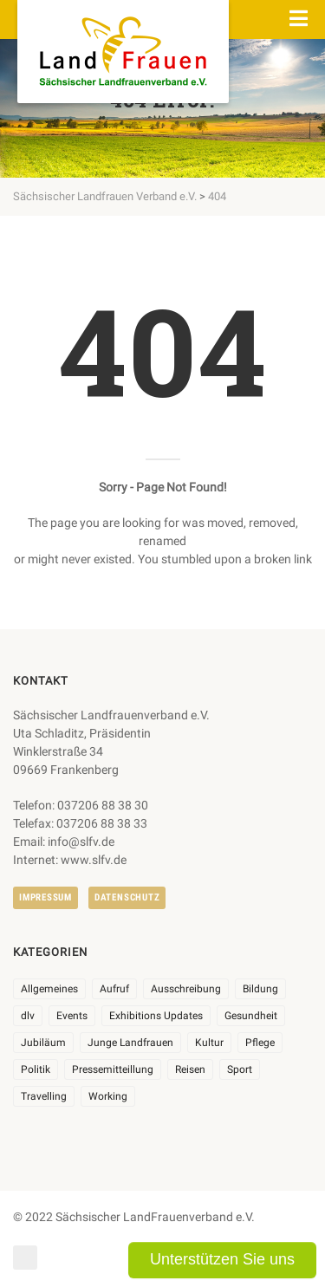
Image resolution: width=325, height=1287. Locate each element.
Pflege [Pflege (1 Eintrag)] (260, 1043)
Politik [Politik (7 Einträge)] (35, 1069)
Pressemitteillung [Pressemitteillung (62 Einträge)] (112, 1069)
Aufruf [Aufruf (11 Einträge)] (114, 989)
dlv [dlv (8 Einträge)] (28, 1016)
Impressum (45, 897)
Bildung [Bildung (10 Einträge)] (260, 989)
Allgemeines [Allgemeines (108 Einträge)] (49, 989)
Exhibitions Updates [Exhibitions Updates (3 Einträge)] (156, 1016)
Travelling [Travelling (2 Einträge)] (44, 1096)
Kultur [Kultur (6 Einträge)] (209, 1043)
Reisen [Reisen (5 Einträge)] (190, 1069)
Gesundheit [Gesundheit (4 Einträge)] (250, 1016)
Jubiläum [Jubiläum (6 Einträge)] (43, 1043)
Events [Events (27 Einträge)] (72, 1016)
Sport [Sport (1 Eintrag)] (239, 1069)
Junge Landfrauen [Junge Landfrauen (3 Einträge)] (130, 1043)
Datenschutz (126, 897)
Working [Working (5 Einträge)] (107, 1096)
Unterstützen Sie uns (222, 1259)
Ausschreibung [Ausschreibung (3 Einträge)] (186, 989)
